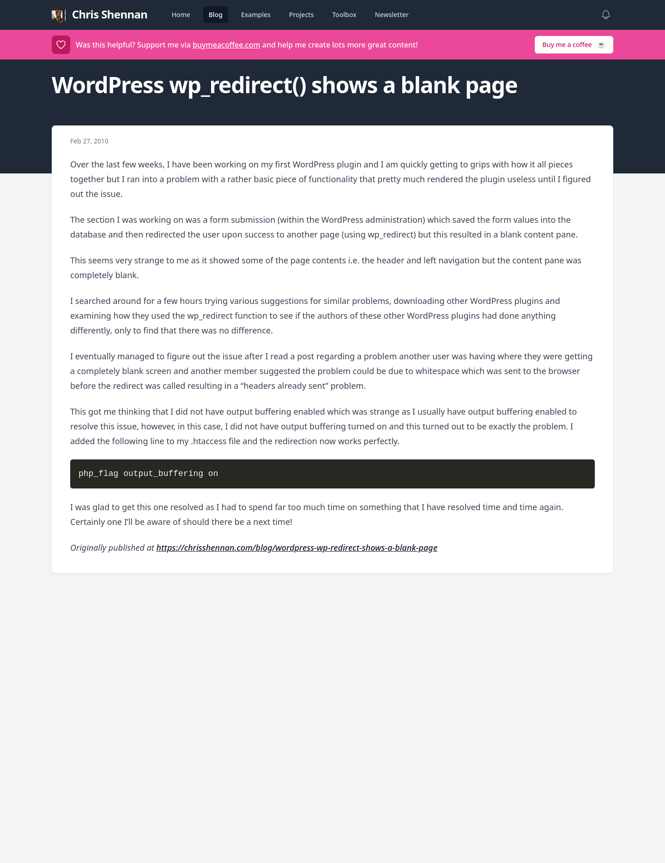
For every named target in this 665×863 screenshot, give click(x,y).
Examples (256, 14)
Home (180, 14)
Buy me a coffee (574, 44)
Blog (216, 14)
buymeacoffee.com (226, 45)
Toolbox (344, 14)
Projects (301, 14)
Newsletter (392, 14)
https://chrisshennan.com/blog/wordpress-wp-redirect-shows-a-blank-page (297, 547)
